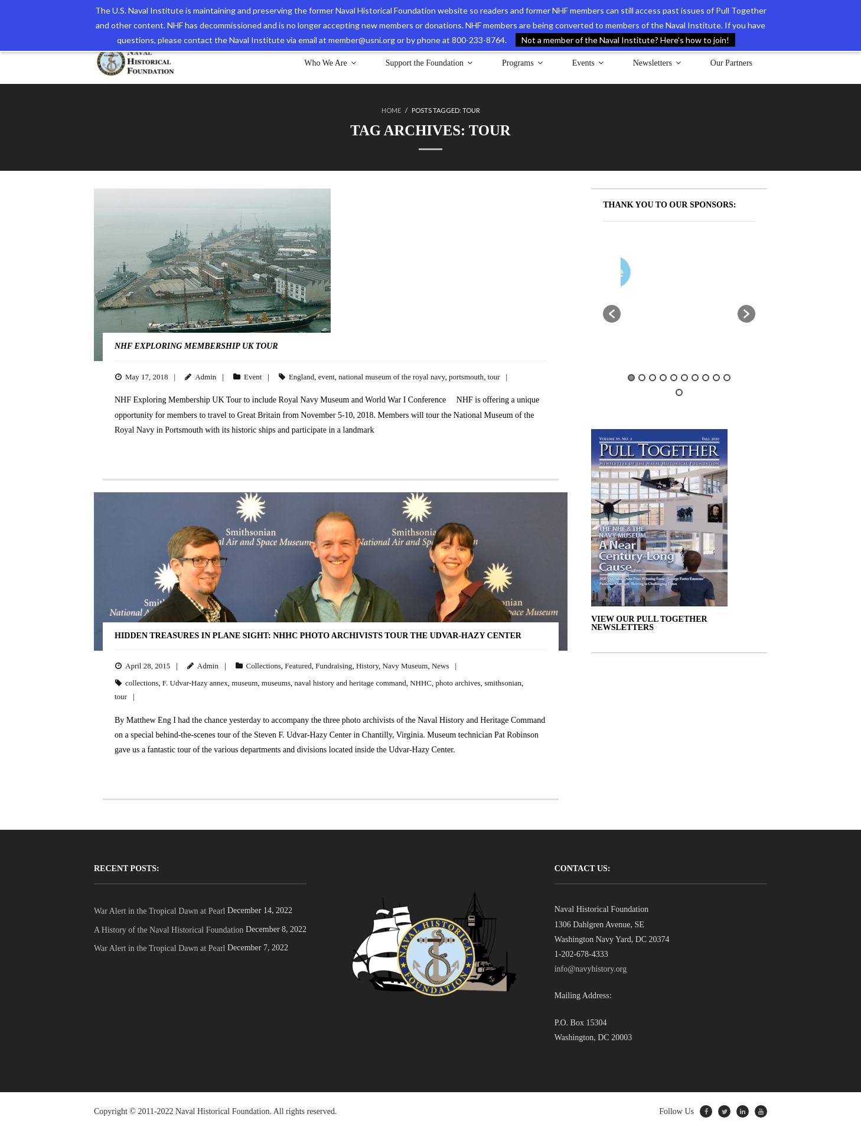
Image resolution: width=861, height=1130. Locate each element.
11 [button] (679, 391)
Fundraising (333, 665)
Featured (298, 665)
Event (253, 376)
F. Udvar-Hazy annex (195, 682)
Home (391, 110)
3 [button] (652, 377)
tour (494, 376)
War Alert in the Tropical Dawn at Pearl (159, 910)
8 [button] (705, 377)
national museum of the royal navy (391, 376)
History (367, 665)
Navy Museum (405, 665)
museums (276, 682)
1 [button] (631, 377)
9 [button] (716, 377)
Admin (205, 376)
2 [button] (641, 377)
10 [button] (726, 377)
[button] (612, 313)
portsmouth (466, 376)
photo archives (458, 682)
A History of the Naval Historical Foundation (169, 929)
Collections (263, 665)
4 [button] (663, 377)
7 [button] (695, 377)
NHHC (421, 682)
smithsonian (502, 682)
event (326, 376)
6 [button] (684, 377)
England (301, 376)
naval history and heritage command (350, 682)
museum (244, 682)
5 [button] (673, 377)
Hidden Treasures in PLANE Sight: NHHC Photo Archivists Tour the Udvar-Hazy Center (318, 635)
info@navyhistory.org (591, 968)
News (440, 665)
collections (141, 682)
